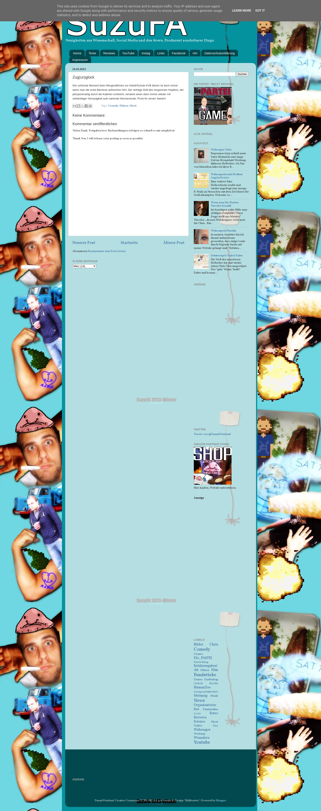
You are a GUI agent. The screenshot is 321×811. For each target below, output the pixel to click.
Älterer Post (173, 243)
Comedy (113, 106)
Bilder (198, 644)
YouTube (128, 53)
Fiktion (124, 106)
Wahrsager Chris (221, 150)
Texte (92, 53)
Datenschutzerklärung (219, 53)
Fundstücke (205, 675)
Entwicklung (201, 662)
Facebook (179, 53)
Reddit (197, 713)
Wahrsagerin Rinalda (223, 231)
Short (133, 106)
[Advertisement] (221, 359)
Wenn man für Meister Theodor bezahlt (225, 204)
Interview (212, 692)
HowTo (213, 683)
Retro (214, 713)
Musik (214, 696)
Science (199, 721)
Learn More (241, 10)
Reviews (109, 53)
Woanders (201, 738)
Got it (260, 10)
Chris (214, 644)
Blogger (221, 801)
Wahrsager (202, 729)
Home (77, 53)
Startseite (129, 243)
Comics (198, 654)
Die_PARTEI (203, 658)
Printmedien (210, 709)
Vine (215, 725)
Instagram (200, 692)
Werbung (199, 734)
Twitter (198, 726)
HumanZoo (202, 687)
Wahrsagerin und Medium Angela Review (227, 176)
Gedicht (198, 683)
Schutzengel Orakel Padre (227, 256)
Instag (146, 53)
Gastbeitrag (211, 679)
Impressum (80, 60)
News (199, 700)
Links (161, 53)
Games (198, 679)
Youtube (202, 742)
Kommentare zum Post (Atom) (107, 251)
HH (195, 53)
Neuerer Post (83, 243)
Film (214, 670)
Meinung (200, 696)
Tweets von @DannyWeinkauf (212, 434)
